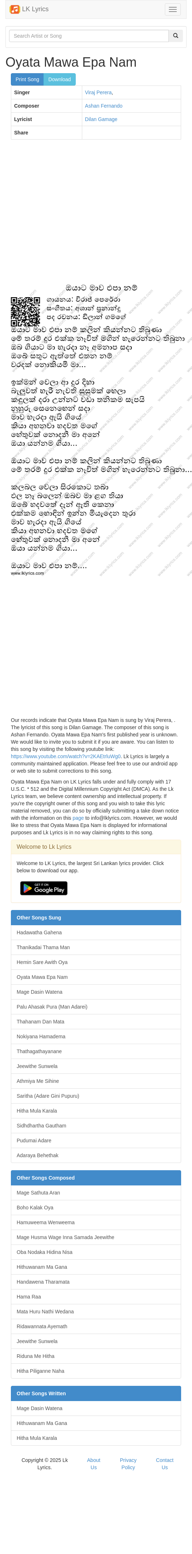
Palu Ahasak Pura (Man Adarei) (52, 1007)
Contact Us (165, 1463)
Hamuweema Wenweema (46, 1222)
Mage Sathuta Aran (38, 1193)
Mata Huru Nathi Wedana (45, 1311)
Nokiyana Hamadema (41, 1036)
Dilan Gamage (101, 119)
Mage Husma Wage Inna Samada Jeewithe (65, 1237)
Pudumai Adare (34, 1140)
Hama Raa (29, 1297)
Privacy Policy (128, 1463)
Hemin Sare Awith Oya (42, 962)
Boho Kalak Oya (35, 1207)
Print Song (27, 79)
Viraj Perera (98, 92)
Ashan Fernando (104, 106)
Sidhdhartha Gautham (41, 1126)
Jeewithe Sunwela (37, 1066)
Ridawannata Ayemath (42, 1326)
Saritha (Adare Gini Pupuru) (48, 1096)
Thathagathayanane (39, 1051)
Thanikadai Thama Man (43, 947)
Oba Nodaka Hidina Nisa (44, 1252)
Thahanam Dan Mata (40, 1022)
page (78, 818)
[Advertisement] (68, 215)
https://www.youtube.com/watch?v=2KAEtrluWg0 (66, 756)
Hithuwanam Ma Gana (42, 1267)
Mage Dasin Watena (39, 992)
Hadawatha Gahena (39, 932)
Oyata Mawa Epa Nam (42, 977)
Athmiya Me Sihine (38, 1081)
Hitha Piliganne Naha (40, 1371)
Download (59, 79)
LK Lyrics (29, 9)
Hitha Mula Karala (37, 1111)
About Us (93, 1463)
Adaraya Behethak (37, 1155)
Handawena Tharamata (43, 1282)
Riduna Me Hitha (35, 1356)
